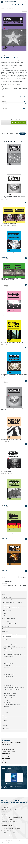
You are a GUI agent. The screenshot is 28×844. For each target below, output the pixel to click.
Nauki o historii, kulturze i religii (9, 599)
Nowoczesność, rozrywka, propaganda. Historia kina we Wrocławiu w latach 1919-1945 (13, 279)
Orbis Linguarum (5, 755)
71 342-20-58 (4, 821)
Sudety (3, 760)
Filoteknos (4, 747)
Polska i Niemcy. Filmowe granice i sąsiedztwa (11, 439)
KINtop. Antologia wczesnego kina (8, 223)
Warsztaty (6, 700)
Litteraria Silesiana (7, 670)
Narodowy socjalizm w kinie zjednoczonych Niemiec (12, 566)
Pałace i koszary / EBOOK (6, 501)
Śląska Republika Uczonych (9, 695)
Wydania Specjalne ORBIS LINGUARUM (12, 704)
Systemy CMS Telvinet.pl (16, 842)
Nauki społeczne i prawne (8, 605)
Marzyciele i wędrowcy (6, 471)
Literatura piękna (6, 621)
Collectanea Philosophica (9, 656)
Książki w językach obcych (8, 618)
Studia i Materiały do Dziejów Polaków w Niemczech (14, 687)
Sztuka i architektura (7, 610)
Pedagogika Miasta (8, 678)
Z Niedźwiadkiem (7, 706)
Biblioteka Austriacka (8, 642)
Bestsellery (5, 725)
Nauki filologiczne (6, 597)
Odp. (13, 585)
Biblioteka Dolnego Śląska (9, 646)
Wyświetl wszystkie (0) (22, 577)
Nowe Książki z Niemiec (8, 676)
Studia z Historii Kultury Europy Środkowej (12, 689)
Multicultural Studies (6, 753)
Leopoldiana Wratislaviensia (8, 749)
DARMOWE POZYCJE (14, 786)
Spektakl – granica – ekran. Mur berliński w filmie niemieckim (11, 166)
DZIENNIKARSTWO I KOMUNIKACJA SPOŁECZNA (9, 112)
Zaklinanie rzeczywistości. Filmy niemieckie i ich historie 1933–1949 (13, 197)
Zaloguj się (22, 4)
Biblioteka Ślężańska (8, 648)
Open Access (5, 728)
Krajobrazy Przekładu (8, 663)
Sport (3, 615)
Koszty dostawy (9, 832)
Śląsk (3, 594)
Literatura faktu (6, 626)
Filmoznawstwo (19, 112)
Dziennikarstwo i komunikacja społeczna (12, 602)
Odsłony (10, 585)
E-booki (4, 715)
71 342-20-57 (4, 817)
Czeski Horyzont (7, 659)
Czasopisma (5, 712)
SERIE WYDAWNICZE (11, 113)
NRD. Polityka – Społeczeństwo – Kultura (12, 672)
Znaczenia (4, 762)
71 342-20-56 (4, 816)
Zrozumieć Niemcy (7, 708)
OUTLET (4, 717)
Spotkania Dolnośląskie (8, 685)
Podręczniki (5, 631)
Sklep (5, 8)
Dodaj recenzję (4, 577)
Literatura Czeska (7, 665)
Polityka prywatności (17, 832)
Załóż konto (26, 4)
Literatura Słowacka (8, 667)
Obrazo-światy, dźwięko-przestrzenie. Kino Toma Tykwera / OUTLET (14, 375)
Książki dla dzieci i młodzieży (9, 623)
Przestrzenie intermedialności (7, 252)
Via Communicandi (8, 697)
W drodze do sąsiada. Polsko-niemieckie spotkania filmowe (14, 313)
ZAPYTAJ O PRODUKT (18, 122)
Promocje (4, 720)
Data (20, 585)
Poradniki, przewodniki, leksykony (10, 634)
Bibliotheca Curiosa (8, 650)
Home (3, 8)
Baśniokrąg (6, 639)
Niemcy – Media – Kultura (19, 113)
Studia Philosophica (6, 756)
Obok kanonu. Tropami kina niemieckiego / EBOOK (12, 342)
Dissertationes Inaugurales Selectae (11, 661)
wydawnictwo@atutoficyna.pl (11, 809)
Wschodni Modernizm (8, 702)
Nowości (4, 723)
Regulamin (3, 832)
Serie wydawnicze (10, 8)
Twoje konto (3, 842)
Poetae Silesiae (7, 681)
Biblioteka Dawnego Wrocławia (10, 644)
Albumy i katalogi (6, 628)
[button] (6, 783)
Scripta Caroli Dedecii (8, 683)
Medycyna (4, 613)
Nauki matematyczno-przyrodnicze (11, 607)
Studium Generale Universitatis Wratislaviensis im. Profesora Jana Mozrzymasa (14, 692)
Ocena (16, 585)
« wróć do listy (24, 10)
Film (7, 113)
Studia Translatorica (6, 758)
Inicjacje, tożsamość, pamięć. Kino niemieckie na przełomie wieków (14, 533)
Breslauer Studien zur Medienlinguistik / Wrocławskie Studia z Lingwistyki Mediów (12, 653)
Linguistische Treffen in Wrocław (8, 751)
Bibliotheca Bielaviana (6, 746)
